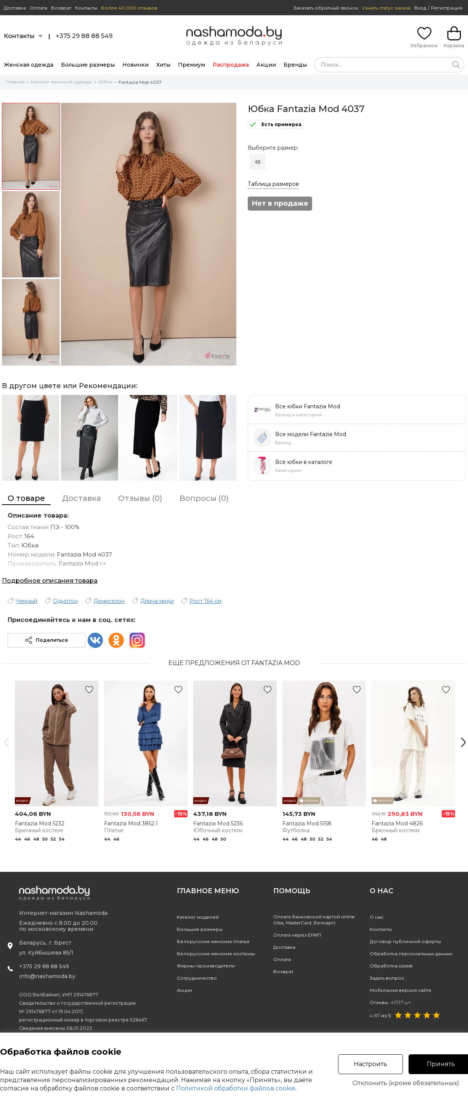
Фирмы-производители (206, 966)
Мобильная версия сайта (400, 990)
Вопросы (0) (204, 498)
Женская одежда (28, 64)
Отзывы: (391, 1002)
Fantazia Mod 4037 (140, 82)
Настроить (370, 1064)
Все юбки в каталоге (303, 462)
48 (258, 162)
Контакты (86, 8)
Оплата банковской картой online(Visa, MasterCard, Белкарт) (313, 920)
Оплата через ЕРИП (297, 935)
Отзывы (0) (140, 498)
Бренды (295, 64)
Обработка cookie (391, 966)
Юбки (105, 82)
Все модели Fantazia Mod (310, 434)
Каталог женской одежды (61, 82)
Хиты (163, 64)
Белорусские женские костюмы (216, 953)
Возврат (61, 8)
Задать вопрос (387, 978)
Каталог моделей (198, 917)
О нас (376, 917)
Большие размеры (88, 64)
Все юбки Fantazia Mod (307, 406)
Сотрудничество (197, 978)
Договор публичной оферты (405, 941)
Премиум (191, 64)
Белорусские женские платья (213, 941)
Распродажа (231, 64)
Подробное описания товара (50, 580)
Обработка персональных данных (411, 953)
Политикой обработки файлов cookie (235, 1088)
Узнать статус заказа (386, 8)
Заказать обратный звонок (325, 8)
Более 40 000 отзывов (129, 8)
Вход (420, 8)
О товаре (26, 498)
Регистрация (446, 8)
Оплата (38, 8)
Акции (266, 64)
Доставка (15, 8)
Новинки (135, 64)
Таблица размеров (273, 184)
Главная (15, 82)
